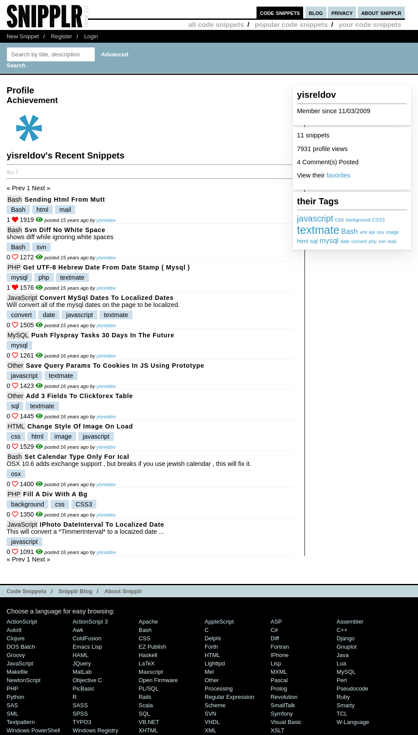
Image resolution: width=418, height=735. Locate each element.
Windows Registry (95, 730)
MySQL (18, 335)
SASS (80, 705)
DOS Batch (21, 646)
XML (210, 730)
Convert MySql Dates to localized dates (107, 297)
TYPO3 (82, 722)
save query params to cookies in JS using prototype (115, 365)
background (358, 219)
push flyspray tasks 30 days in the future (102, 335)
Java (342, 655)
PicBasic (84, 688)
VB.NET (149, 722)
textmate (318, 230)
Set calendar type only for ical (77, 456)
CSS (144, 638)
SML (12, 713)
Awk (78, 630)
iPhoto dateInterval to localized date (102, 524)
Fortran (280, 646)
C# (274, 630)
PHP (14, 267)
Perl (342, 680)
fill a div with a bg (55, 494)
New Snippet (23, 36)
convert (359, 241)
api (372, 232)
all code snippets (216, 24)
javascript (315, 218)
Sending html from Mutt (65, 199)
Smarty (346, 705)
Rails (145, 697)
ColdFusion (87, 638)
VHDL (212, 722)
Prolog (279, 688)
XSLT (277, 730)
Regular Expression (229, 697)
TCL (342, 713)
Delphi (213, 638)
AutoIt (14, 630)
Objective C (87, 680)
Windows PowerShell (33, 730)
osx (381, 232)
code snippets (280, 12)
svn (382, 241)
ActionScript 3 (90, 621)
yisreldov (106, 220)
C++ (342, 630)
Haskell (148, 655)
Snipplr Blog (75, 591)
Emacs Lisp (87, 646)
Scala (146, 705)
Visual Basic (286, 722)
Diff (275, 638)
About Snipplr (123, 591)
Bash (349, 231)
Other (15, 365)
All (11, 171)
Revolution (284, 697)
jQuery (82, 663)
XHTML (148, 730)
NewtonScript (23, 680)
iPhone (280, 655)
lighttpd (215, 663)
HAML (80, 655)
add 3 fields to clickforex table (79, 395)
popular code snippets (291, 24)
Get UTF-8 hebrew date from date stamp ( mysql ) (106, 267)
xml (363, 232)
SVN (210, 713)
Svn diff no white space (65, 229)
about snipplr (381, 12)
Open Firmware (158, 680)
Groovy (16, 655)
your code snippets (369, 24)
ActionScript (22, 621)
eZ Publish (152, 646)
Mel (209, 672)
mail (392, 241)
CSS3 (378, 219)
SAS (12, 705)
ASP (276, 621)
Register (61, 36)
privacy (341, 12)
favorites (338, 175)
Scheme (215, 705)
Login (91, 36)
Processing (219, 688)
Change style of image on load (80, 426)
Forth (211, 646)
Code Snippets (27, 591)
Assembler (350, 621)
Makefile (17, 672)
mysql (328, 240)
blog (316, 12)
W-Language (353, 722)
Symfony (282, 713)
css (339, 219)
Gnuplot (346, 646)
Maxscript (151, 672)
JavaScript (22, 297)
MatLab (82, 672)
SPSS (80, 713)
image (392, 232)
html (302, 241)
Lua (341, 663)
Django (346, 638)
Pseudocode (352, 688)
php (373, 241)
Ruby (343, 697)
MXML (279, 672)
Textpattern (21, 722)
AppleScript (219, 621)
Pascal (279, 680)
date (345, 241)
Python (15, 697)
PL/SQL (148, 688)
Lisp (276, 663)
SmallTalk (283, 705)
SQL (144, 713)
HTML (16, 426)
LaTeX (147, 663)
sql (314, 241)
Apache (148, 621)
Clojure (16, 638)
